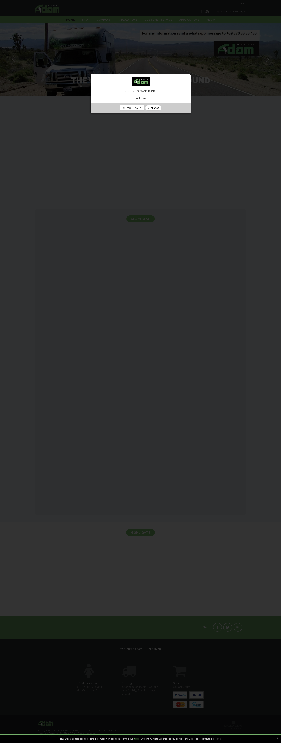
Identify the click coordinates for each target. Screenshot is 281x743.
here (137, 738)
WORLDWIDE (132, 108)
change (153, 108)
